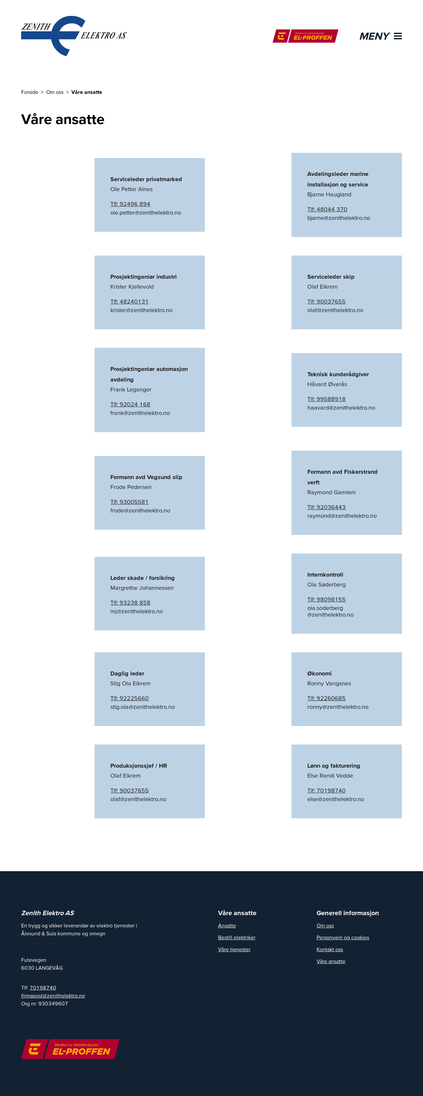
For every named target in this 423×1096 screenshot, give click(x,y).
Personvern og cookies (343, 937)
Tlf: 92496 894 (130, 203)
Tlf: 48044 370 (327, 209)
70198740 (43, 988)
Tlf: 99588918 (326, 398)
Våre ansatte (331, 961)
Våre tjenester (234, 949)
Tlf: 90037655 (326, 301)
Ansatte (227, 925)
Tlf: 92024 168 (130, 404)
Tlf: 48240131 (129, 301)
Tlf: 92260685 (326, 698)
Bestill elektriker (236, 937)
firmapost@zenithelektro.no (53, 995)
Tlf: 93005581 (129, 501)
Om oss (325, 925)
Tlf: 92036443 (326, 507)
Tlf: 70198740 (326, 790)
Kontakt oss (330, 949)
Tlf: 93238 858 (130, 602)
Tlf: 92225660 (129, 698)
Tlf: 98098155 (326, 599)
